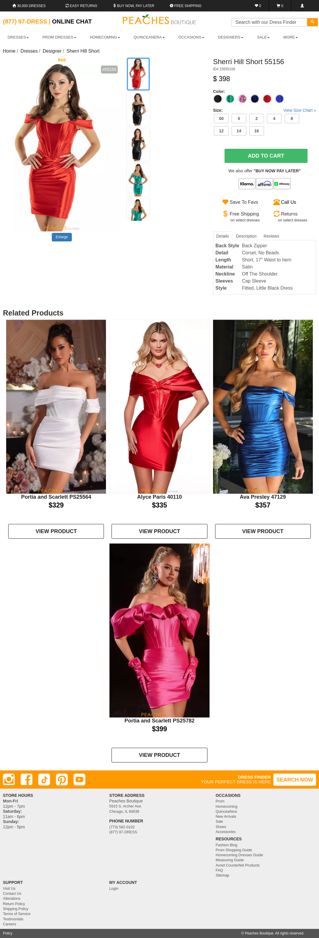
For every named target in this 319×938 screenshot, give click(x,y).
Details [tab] (222, 236)
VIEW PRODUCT (56, 531)
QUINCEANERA (149, 37)
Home (9, 51)
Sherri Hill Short (83, 51)
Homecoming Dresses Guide (239, 855)
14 (239, 130)
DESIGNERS (230, 37)
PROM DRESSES (59, 37)
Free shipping (186, 6)
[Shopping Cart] (280, 5)
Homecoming (226, 807)
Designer (52, 51)
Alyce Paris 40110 (159, 497)
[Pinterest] (62, 779)
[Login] (302, 5)
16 (256, 130)
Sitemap (222, 875)
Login (113, 889)
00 (221, 118)
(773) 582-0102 (121, 827)
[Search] (312, 22)
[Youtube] (79, 779)
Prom (220, 801)
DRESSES (18, 37)
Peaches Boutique (259, 933)
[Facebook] (26, 779)
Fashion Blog (226, 845)
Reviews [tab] (271, 236)
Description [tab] (246, 236)
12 (221, 130)
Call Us (288, 202)
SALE (263, 37)
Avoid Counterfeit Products (238, 865)
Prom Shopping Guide (234, 850)
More (290, 37)
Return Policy (14, 904)
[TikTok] (44, 779)
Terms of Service (17, 914)
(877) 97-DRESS (123, 832)
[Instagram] (9, 779)
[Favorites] (258, 5)
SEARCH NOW (294, 780)
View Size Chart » (299, 110)
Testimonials (13, 919)
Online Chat (72, 21)
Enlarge (62, 237)
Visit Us (9, 889)
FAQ (219, 870)
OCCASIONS (191, 37)
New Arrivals (226, 817)
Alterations (12, 899)
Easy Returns (81, 6)
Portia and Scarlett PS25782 (159, 721)
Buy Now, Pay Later (133, 6)
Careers (9, 924)
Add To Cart (266, 156)
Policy (7, 933)
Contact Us (12, 894)
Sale (219, 822)
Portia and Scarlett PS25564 (56, 497)
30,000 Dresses (29, 6)
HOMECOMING (105, 37)
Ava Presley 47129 (263, 497)
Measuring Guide (230, 860)
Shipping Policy (15, 909)
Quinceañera (226, 812)
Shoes (221, 827)
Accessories (226, 832)
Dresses (29, 51)
